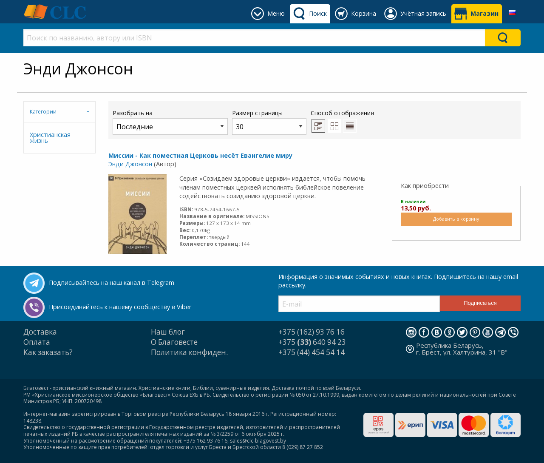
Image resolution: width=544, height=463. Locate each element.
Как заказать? (48, 352)
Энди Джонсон (130, 164)
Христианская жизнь (50, 138)
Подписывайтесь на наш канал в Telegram (111, 282)
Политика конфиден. (189, 352)
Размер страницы (269, 122)
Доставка (40, 332)
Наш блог (168, 332)
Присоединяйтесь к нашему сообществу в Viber (120, 307)
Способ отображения (342, 121)
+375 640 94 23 (312, 342)
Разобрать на (170, 122)
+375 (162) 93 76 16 (311, 332)
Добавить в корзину (456, 219)
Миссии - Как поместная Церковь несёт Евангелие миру (200, 155)
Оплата (36, 342)
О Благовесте (174, 342)
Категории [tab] (43, 111)
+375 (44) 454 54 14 (311, 352)
